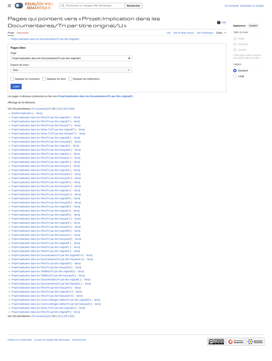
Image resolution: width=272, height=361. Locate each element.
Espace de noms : (20, 64)
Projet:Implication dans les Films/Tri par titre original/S (40, 170)
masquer (253, 25)
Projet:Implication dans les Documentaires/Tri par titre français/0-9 (47, 259)
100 (59, 108)
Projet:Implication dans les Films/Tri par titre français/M (40, 239)
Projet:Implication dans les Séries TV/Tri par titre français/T (43, 133)
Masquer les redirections (86, 79)
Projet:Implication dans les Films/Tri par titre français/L (40, 157)
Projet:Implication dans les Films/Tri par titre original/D (40, 206)
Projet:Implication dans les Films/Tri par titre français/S (40, 174)
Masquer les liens (56, 79)
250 (65, 108)
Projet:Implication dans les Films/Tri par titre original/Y (40, 247)
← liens (37, 113)
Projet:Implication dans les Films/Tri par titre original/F (40, 117)
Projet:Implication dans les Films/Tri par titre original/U (40, 190)
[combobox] (71, 58)
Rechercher (133, 5)
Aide (221, 22)
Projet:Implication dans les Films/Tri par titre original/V (40, 251)
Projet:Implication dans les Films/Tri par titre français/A (40, 226)
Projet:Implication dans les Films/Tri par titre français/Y (40, 218)
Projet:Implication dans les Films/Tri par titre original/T (40, 121)
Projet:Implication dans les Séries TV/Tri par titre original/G (42, 308)
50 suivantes (39, 108)
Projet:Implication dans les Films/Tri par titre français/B (40, 141)
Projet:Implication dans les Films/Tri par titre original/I (40, 145)
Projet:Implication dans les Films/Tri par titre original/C (40, 162)
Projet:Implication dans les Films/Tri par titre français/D (40, 178)
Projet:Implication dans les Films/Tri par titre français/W (41, 267)
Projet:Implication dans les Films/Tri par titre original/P (40, 312)
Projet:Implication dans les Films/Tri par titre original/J (40, 210)
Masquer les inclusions (27, 79)
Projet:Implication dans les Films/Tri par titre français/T (40, 125)
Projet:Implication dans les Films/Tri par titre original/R (40, 198)
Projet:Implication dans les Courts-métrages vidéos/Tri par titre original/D (50, 299)
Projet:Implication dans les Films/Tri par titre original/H (40, 182)
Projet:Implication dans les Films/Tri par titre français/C (40, 186)
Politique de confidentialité (20, 340)
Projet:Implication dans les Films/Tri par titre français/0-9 (41, 295)
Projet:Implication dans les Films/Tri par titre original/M (40, 230)
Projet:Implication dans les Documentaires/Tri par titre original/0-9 (46, 255)
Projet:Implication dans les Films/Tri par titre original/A (40, 222)
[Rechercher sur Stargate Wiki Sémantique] (92, 5)
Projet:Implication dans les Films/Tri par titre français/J (40, 235)
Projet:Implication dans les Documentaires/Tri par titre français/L (45, 283)
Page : (14, 53)
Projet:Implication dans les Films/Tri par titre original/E (40, 243)
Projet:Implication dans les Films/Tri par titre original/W (40, 263)
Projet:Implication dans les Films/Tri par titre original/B (40, 137)
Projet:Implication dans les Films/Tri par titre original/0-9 (41, 291)
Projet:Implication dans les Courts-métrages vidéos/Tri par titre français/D (50, 304)
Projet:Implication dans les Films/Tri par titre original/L (40, 153)
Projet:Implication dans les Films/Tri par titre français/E (40, 149)
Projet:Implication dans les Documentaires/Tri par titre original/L (45, 279)
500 (71, 108)
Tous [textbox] (15, 70)
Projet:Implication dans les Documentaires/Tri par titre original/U (45, 39)
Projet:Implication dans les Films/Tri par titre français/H (40, 287)
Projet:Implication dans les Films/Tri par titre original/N (40, 214)
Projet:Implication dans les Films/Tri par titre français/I (40, 166)
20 (49, 108)
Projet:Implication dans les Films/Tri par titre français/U (40, 194)
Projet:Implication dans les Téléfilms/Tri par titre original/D (42, 271)
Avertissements (79, 340)
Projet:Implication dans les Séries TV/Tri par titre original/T (42, 129)
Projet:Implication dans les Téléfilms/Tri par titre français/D (42, 275)
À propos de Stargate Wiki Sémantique (52, 340)
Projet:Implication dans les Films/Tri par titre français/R (40, 202)
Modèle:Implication (21, 113)
